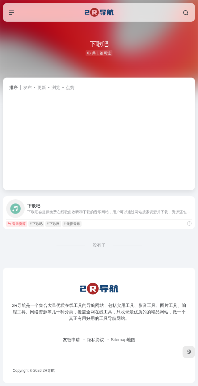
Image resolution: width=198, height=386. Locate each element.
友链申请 (71, 339)
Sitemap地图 (123, 339)
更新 (41, 87)
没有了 (99, 245)
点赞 (70, 87)
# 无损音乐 (72, 224)
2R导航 (49, 370)
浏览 (56, 87)
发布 (27, 87)
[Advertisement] (99, 137)
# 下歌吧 (36, 224)
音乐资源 (16, 224)
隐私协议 (95, 339)
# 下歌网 (53, 224)
